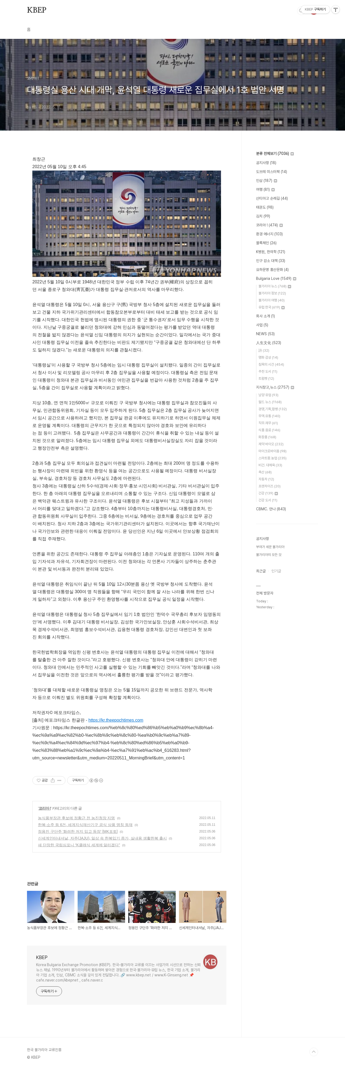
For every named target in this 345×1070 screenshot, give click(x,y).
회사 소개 (265, 316)
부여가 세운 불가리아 (270, 547)
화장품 (267, 437)
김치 (263, 216)
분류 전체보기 (275, 153)
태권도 (265, 207)
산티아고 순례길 (272, 198)
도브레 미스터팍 (271, 171)
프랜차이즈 (269, 486)
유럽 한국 (271, 307)
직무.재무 (268, 423)
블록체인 (266, 243)
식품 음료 (269, 430)
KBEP (36, 10)
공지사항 (266, 163)
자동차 (266, 479)
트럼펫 (266, 378)
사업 (262, 325)
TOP (313, 1052)
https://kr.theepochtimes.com (115, 720)
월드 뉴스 (270, 402)
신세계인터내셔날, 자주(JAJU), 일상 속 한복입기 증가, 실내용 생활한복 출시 (102, 838)
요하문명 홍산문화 (272, 269)
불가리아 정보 (272, 293)
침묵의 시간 (271, 364)
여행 (265, 189)
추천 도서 (267, 371)
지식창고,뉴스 (275, 387)
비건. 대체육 (270, 465)
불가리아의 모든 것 (268, 555)
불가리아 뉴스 (274, 286)
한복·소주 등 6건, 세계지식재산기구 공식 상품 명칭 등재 (85, 825)
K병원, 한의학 (270, 252)
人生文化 (268, 343)
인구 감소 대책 (270, 261)
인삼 (266, 180)
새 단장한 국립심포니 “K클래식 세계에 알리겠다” (79, 845)
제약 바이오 (271, 444)
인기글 (276, 571)
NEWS (265, 334)
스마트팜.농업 (272, 458)
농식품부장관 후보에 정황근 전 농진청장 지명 (76, 818)
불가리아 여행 (271, 300)
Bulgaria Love (276, 278)
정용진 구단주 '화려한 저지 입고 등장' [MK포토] (78, 831)
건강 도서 (267, 500)
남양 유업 (268, 395)
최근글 (261, 571)
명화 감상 (268, 357)
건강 (268, 493)
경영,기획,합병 (272, 409)
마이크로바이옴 (272, 451)
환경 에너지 (269, 234)
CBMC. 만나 (271, 509)
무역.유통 (269, 416)
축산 (265, 472)
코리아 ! (45, 808)
